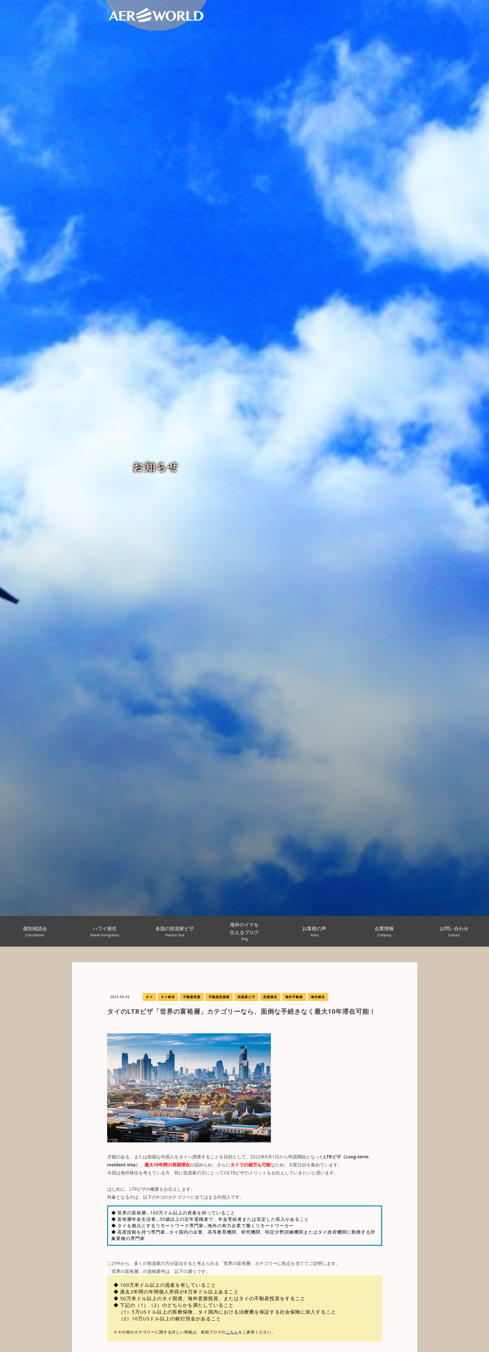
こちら (232, 1332)
